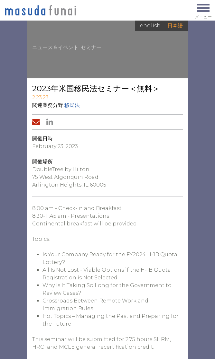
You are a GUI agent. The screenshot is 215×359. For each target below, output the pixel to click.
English (150, 25)
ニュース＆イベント (55, 47)
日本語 (175, 25)
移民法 (72, 105)
